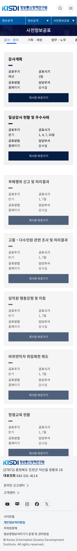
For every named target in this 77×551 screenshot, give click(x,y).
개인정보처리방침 (14, 522)
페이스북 (37, 504)
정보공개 (7, 21)
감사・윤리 (11, 40)
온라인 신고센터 (17, 485)
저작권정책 (10, 528)
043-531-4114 (26, 476)
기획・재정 (35, 40)
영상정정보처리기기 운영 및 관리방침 (26, 534)
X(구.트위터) (47, 504)
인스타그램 (27, 504)
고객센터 (12, 493)
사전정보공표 (61, 21)
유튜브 (7, 504)
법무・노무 (58, 40)
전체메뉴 (71, 8)
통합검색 (60, 8)
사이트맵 (9, 517)
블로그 (17, 504)
